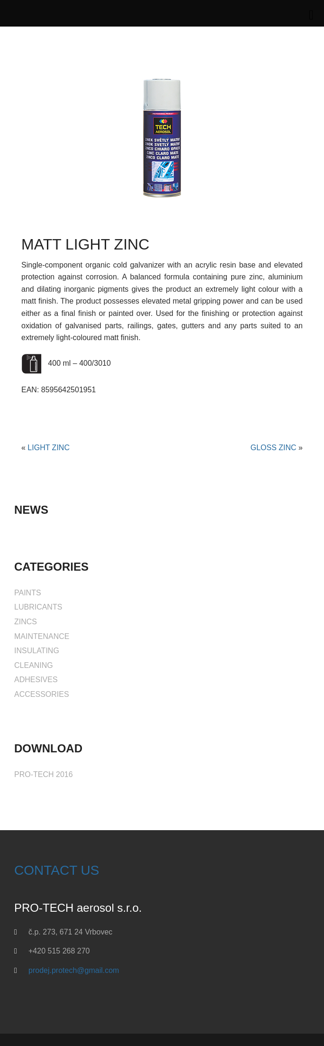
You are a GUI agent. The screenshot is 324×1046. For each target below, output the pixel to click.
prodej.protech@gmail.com (73, 970)
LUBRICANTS (38, 607)
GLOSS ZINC (274, 448)
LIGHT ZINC (48, 448)
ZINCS (25, 622)
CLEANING (33, 665)
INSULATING (36, 651)
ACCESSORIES (41, 694)
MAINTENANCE (41, 636)
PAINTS (27, 593)
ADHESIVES (36, 680)
